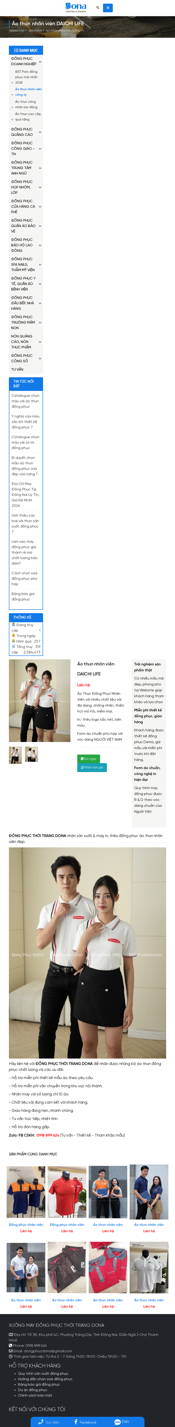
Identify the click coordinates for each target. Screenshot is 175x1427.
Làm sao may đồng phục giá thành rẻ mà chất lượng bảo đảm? (25, 552)
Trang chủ (16, 31)
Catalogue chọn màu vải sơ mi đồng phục (25, 442)
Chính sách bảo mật (35, 1395)
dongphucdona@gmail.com (48, 1351)
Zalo (121, 1421)
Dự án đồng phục (32, 1390)
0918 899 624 (36, 1346)
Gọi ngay (88, 758)
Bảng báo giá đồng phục (39, 1385)
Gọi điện (48, 1422)
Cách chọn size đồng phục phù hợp (25, 579)
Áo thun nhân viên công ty (65, 31)
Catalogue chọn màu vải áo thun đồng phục (25, 401)
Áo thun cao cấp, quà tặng (28, 116)
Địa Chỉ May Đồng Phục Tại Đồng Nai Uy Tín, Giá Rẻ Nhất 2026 (25, 495)
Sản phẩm (35, 31)
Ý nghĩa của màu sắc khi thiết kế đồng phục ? (25, 422)
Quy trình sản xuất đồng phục (43, 1374)
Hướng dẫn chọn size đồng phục (45, 1379)
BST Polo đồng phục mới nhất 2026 (26, 77)
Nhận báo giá (92, 767)
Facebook (85, 1422)
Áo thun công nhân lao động (26, 104)
